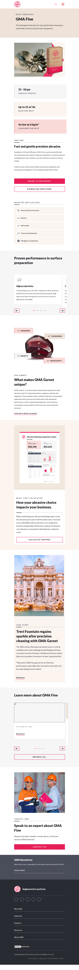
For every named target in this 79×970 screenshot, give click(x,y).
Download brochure (39, 189)
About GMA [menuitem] (19, 937)
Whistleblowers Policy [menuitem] (56, 958)
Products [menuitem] (17, 923)
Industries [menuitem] (18, 916)
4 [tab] (44, 310)
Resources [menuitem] (18, 930)
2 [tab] (37, 310)
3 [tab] (41, 310)
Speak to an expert (39, 181)
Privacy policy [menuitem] (32, 958)
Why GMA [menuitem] (18, 909)
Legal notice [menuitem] (43, 958)
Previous (16, 310)
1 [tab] (34, 310)
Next (62, 310)
